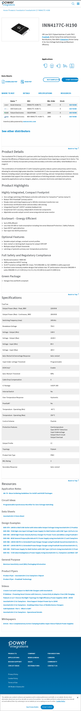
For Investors (54, 653)
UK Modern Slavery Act (16, 686)
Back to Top (73, 481)
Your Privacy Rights (32, 707)
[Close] (77, 697)
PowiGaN (45, 37)
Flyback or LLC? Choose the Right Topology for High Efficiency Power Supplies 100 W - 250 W (38, 598)
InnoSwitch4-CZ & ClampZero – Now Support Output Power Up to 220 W (30, 601)
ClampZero (64, 39)
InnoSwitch (20, 10)
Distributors (33, 665)
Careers (51, 657)
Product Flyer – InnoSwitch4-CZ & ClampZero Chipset (23, 576)
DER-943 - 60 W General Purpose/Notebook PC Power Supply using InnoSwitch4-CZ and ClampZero (40, 538)
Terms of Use (13, 682)
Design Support (15, 661)
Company (31, 653)
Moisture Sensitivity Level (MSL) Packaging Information (24, 564)
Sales (30, 661)
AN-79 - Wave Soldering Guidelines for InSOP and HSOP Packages (27, 493)
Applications (13, 657)
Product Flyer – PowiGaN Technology (17, 579)
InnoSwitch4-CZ (31, 10)
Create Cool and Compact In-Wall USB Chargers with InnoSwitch (27, 590)
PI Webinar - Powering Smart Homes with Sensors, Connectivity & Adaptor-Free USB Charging (38, 594)
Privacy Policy (13, 674)
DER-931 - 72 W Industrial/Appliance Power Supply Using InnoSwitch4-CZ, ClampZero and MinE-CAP (40, 553)
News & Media (33, 657)
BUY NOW (73, 105)
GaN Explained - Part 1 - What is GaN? (17, 608)
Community (52, 661)
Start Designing (72, 80)
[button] (20, 29)
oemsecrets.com (29, 121)
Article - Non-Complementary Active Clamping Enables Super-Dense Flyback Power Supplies (38, 624)
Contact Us (52, 665)
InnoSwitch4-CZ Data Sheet (13, 516)
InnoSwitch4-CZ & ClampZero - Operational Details (22, 612)
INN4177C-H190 (44, 10)
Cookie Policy (13, 678)
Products (12, 10)
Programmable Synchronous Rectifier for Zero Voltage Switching (28, 504)
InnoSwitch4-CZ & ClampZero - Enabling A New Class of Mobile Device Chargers (33, 605)
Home (5, 10)
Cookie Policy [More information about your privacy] (60, 701)
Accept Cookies (47, 707)
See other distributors (16, 131)
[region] (40, 702)
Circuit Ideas (13, 665)
